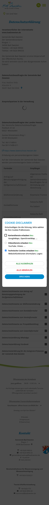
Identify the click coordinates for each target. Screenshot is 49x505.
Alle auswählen (24, 263)
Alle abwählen (24, 270)
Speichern (24, 276)
